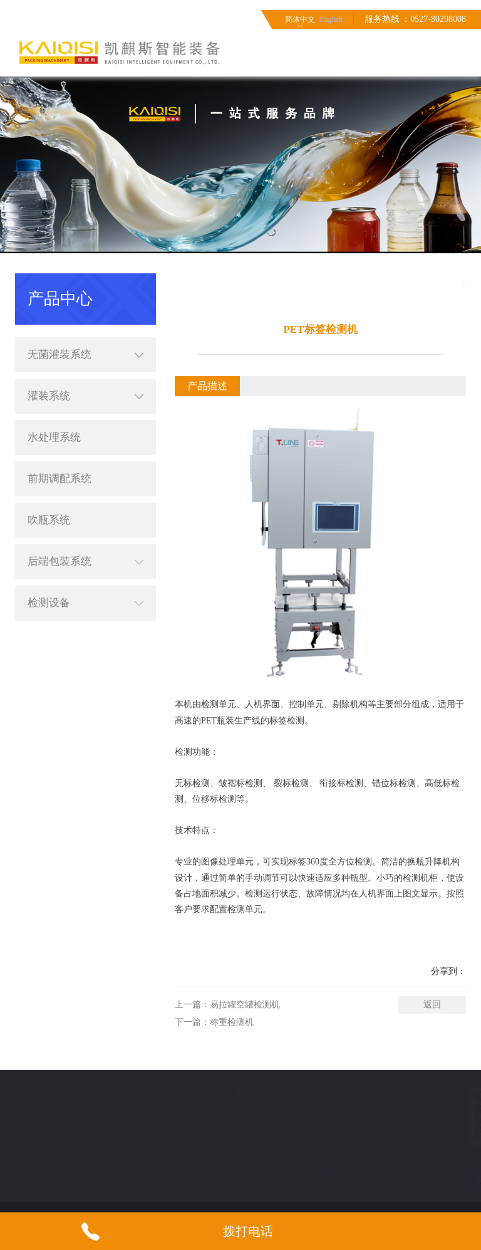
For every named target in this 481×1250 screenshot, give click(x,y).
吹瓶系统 (49, 450)
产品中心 (463, 283)
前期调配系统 (59, 409)
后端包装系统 (85, 492)
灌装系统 (85, 326)
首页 (383, 283)
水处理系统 (54, 368)
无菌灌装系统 (85, 285)
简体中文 (300, 19)
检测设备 (85, 533)
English (331, 19)
